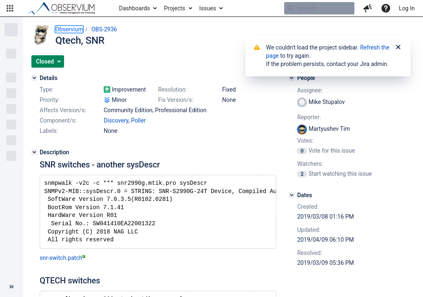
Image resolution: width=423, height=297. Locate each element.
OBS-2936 (104, 29)
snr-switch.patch (62, 264)
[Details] (34, 78)
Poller (138, 120)
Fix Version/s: (175, 100)
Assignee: (309, 90)
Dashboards (134, 8)
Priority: (49, 100)
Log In (407, 8)
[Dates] (292, 195)
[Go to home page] (65, 8)
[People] (292, 78)
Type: (46, 89)
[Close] (398, 47)
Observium (69, 29)
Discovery (116, 120)
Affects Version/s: (63, 110)
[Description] (34, 152)
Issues (207, 8)
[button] (10, 8)
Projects (174, 8)
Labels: (49, 130)
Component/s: (58, 120)
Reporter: (309, 117)
